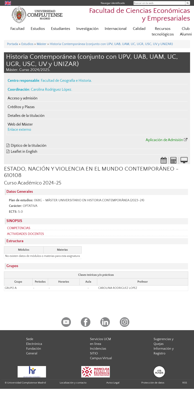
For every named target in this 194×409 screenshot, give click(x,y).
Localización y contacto (73, 382)
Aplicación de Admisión (164, 140)
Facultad (17, 29)
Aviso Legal (112, 382)
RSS (184, 382)
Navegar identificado (113, 3)
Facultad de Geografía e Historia (66, 81)
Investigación (87, 29)
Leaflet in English (24, 152)
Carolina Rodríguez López (51, 90)
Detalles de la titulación (26, 116)
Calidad (139, 29)
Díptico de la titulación (28, 146)
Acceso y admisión (23, 98)
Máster (41, 44)
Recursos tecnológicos (163, 32)
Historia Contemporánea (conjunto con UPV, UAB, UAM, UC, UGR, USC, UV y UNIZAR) (111, 44)
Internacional (116, 29)
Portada (12, 44)
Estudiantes (60, 29)
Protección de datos (152, 382)
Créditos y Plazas (21, 107)
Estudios (38, 29)
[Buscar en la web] (187, 3)
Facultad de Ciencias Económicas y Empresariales (139, 14)
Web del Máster (20, 124)
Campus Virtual (101, 358)
